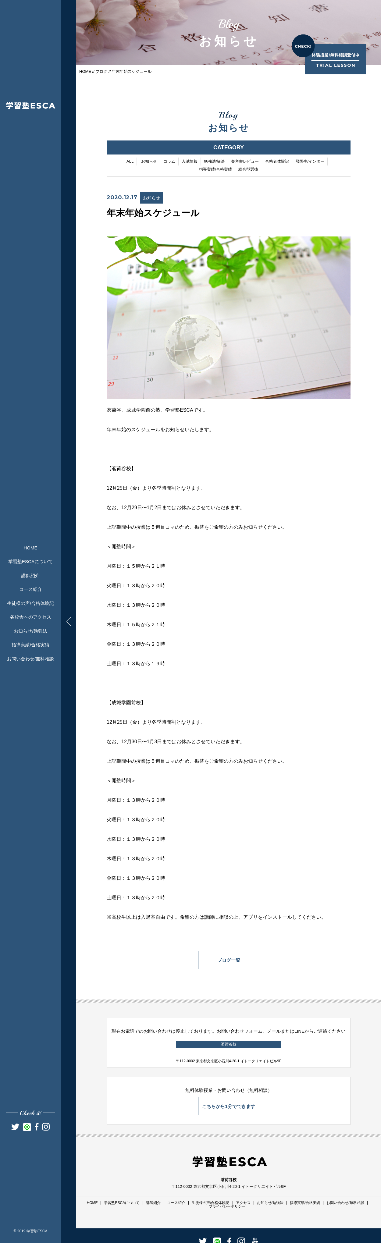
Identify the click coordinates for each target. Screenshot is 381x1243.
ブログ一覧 (228, 960)
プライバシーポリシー (227, 1206)
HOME (30, 547)
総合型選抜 (248, 169)
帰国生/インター (309, 161)
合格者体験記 (277, 161)
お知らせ (149, 161)
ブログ (101, 71)
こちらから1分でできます (228, 1106)
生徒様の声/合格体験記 (30, 603)
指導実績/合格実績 (30, 644)
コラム (169, 161)
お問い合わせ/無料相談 (30, 658)
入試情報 (190, 161)
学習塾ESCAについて (30, 561)
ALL (130, 161)
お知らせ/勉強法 (30, 631)
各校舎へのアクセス (30, 617)
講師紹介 (30, 575)
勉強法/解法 (214, 161)
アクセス (243, 1203)
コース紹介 (30, 589)
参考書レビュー (245, 161)
